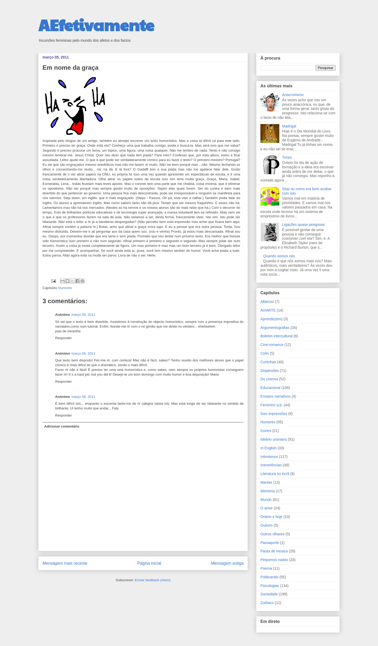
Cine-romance (272, 345)
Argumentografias (275, 327)
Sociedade (269, 594)
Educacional (270, 388)
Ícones (265, 431)
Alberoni (267, 302)
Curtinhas (268, 362)
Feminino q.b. (271, 405)
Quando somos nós (279, 256)
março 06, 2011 (83, 353)
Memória (267, 491)
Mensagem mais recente (65, 563)
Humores (65, 288)
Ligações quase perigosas (303, 224)
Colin (264, 353)
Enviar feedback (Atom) (153, 580)
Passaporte (269, 543)
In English (268, 448)
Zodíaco (267, 603)
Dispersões (269, 371)
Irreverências (271, 465)
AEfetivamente (96, 25)
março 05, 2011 (83, 315)
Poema (266, 568)
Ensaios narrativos (275, 396)
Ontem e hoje (271, 517)
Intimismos (269, 457)
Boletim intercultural (276, 336)
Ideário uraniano (273, 439)
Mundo (266, 500)
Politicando (269, 577)
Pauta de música (274, 551)
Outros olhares (272, 534)
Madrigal (289, 126)
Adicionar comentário (62, 426)
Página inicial (149, 563)
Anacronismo (293, 95)
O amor (266, 508)
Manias (266, 482)
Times (287, 157)
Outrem (266, 525)
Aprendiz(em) (271, 319)
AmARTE (268, 310)
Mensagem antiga (227, 563)
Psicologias (269, 586)
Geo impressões (273, 414)
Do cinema (269, 379)
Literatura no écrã (274, 474)
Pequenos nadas (274, 560)
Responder (63, 338)
